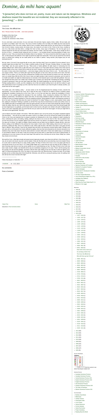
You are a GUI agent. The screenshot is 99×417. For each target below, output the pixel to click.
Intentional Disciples (80, 136)
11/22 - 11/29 (80, 226)
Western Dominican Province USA (83, 389)
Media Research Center (81, 144)
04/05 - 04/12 (80, 300)
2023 (77, 196)
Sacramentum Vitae (80, 163)
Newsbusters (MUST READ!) (82, 152)
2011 (77, 337)
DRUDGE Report (79, 121)
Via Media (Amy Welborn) (81, 178)
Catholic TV (78, 107)
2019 (77, 204)
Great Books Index (80, 400)
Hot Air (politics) (79, 133)
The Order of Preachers (81, 387)
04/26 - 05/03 (80, 293)
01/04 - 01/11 (80, 328)
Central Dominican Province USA (83, 378)
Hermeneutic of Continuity (81, 131)
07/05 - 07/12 (80, 278)
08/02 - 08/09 (80, 269)
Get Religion (78, 127)
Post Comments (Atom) (14, 206)
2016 (77, 211)
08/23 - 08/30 (80, 263)
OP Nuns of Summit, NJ (81, 153)
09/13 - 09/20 (80, 247)
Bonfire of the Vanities (80, 101)
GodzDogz (78, 129)
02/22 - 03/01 (80, 312)
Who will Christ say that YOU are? (85, 256)
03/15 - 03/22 (80, 306)
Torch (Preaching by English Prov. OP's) (85, 176)
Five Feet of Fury (79, 125)
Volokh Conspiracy (80, 180)
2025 (77, 191)
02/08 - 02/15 (80, 317)
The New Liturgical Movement (82, 174)
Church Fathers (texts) (80, 111)
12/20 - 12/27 (80, 217)
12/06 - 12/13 (80, 221)
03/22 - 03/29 (80, 304)
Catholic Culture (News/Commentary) (84, 105)
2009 (77, 341)
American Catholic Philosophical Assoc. (85, 94)
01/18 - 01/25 (80, 323)
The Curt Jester (79, 172)
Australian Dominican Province (83, 374)
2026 (77, 189)
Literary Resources (80, 404)
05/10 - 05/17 (80, 291)
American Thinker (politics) (82, 96)
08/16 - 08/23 (80, 265)
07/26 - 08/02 (80, 271)
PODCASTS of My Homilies (82, 157)
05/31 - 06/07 (80, 284)
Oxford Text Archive (80, 408)
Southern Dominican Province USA (84, 385)
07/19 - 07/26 (80, 274)
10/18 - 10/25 (80, 236)
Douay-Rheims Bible (80, 120)
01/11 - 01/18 (80, 325)
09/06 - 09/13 (80, 258)
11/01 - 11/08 (80, 232)
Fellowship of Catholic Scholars (83, 123)
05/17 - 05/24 (80, 289)
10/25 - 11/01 (80, 234)
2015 (77, 213)
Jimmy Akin (78, 138)
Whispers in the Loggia (81, 184)
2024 (77, 194)
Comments (78, 73)
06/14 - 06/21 (80, 282)
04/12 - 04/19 (80, 297)
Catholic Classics (79, 398)
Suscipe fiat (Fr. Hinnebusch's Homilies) (85, 170)
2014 (77, 330)
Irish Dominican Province (81, 383)
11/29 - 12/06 (80, 224)
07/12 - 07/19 (80, 276)
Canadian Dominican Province (82, 376)
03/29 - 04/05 (80, 302)
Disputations (78, 116)
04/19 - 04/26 (80, 295)
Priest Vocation (79, 159)
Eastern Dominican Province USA (83, 380)
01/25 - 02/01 (80, 321)
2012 (77, 335)
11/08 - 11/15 (80, 230)
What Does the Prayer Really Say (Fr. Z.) (85, 182)
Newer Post (5, 204)
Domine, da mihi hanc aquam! (31, 6)
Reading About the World (81, 411)
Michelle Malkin (79, 146)
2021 (77, 200)
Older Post (67, 204)
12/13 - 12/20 (80, 219)
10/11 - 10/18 (80, 239)
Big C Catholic (78, 99)
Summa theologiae (80, 169)
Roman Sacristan (79, 161)
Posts (77, 70)
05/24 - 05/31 (80, 287)
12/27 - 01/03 (80, 215)
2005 (77, 350)
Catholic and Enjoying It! (81, 103)
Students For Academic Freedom (83, 167)
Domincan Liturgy (79, 118)
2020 (77, 202)
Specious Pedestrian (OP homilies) (84, 165)
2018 (77, 207)
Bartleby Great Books (80, 395)
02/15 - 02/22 (80, 315)
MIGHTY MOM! (79, 150)
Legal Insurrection (79, 140)
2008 (77, 343)
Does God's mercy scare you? (84, 249)
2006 (77, 348)
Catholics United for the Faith (82, 109)
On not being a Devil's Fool (83, 251)
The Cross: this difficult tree (83, 254)
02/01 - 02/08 (80, 319)
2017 (77, 209)
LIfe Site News (79, 142)
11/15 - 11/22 (80, 228)
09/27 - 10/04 (80, 243)
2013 (77, 333)
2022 (77, 198)
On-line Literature (79, 406)
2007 (77, 345)
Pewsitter (77, 155)
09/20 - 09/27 (80, 245)
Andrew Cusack (79, 98)
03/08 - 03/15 (80, 308)
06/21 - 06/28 (80, 280)
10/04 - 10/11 (80, 241)
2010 (77, 339)
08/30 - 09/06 (80, 261)
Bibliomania (78, 396)
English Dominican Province (82, 381)
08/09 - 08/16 (80, 267)
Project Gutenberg (79, 410)
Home (36, 204)
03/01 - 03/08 (80, 310)
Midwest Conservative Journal (82, 148)
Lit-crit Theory (78, 402)
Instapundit (78, 135)
